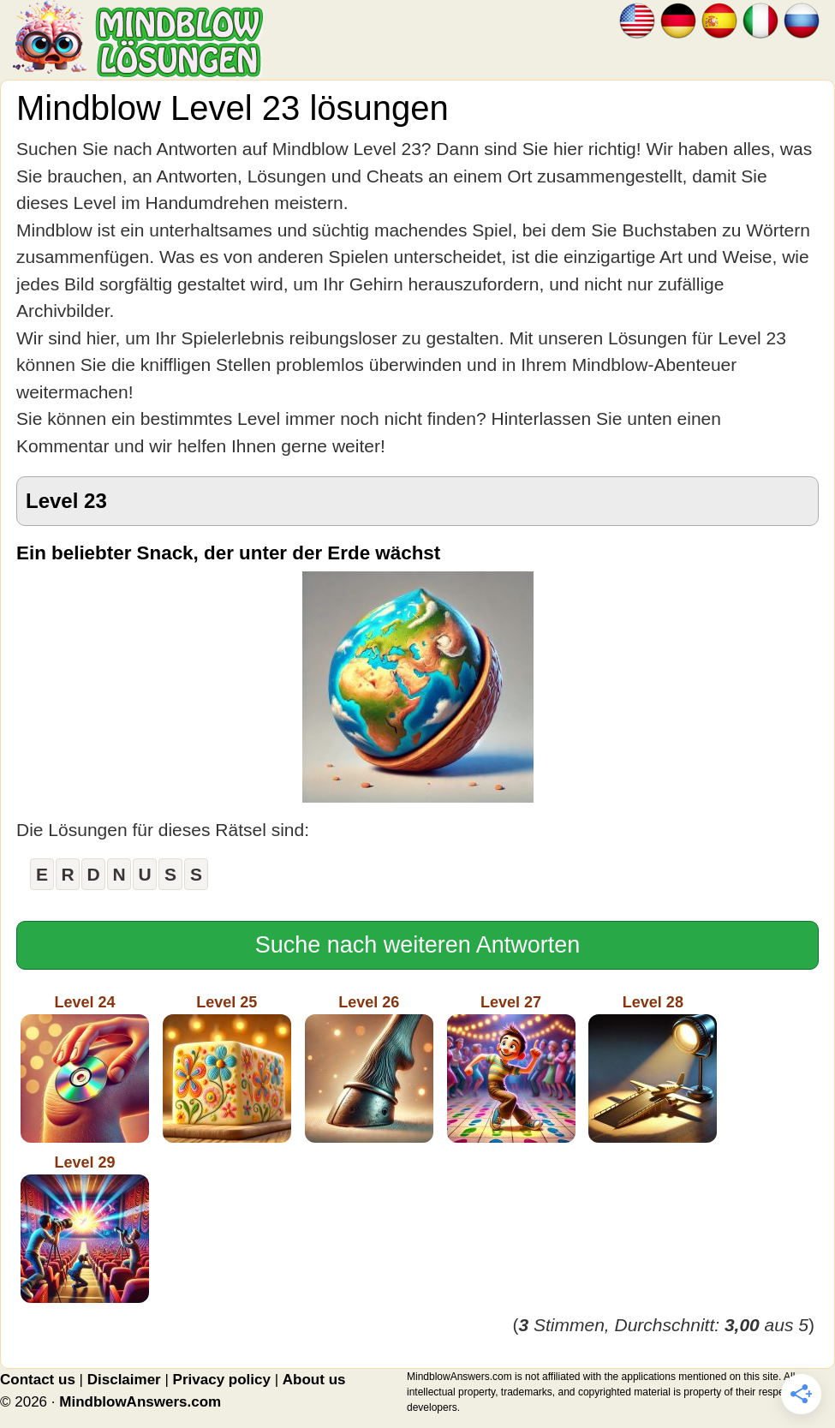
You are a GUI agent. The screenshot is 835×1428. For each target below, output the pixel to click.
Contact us (37, 1379)
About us (314, 1379)
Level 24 (85, 1068)
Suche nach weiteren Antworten (418, 945)
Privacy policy (222, 1379)
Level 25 (227, 1068)
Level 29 (85, 1228)
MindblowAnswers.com (140, 1402)
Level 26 (369, 1068)
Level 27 (511, 1068)
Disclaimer (124, 1379)
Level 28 (652, 1068)
